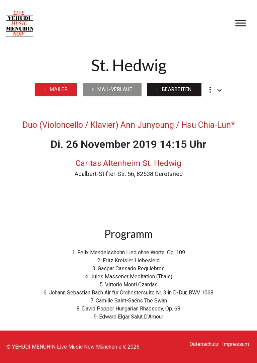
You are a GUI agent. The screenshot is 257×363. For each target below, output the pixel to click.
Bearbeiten (174, 89)
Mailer (56, 89)
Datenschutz (204, 344)
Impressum (235, 344)
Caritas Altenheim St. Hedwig (128, 163)
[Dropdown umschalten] (219, 90)
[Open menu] (241, 23)
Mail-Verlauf (112, 89)
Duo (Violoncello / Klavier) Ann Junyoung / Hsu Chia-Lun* (128, 125)
